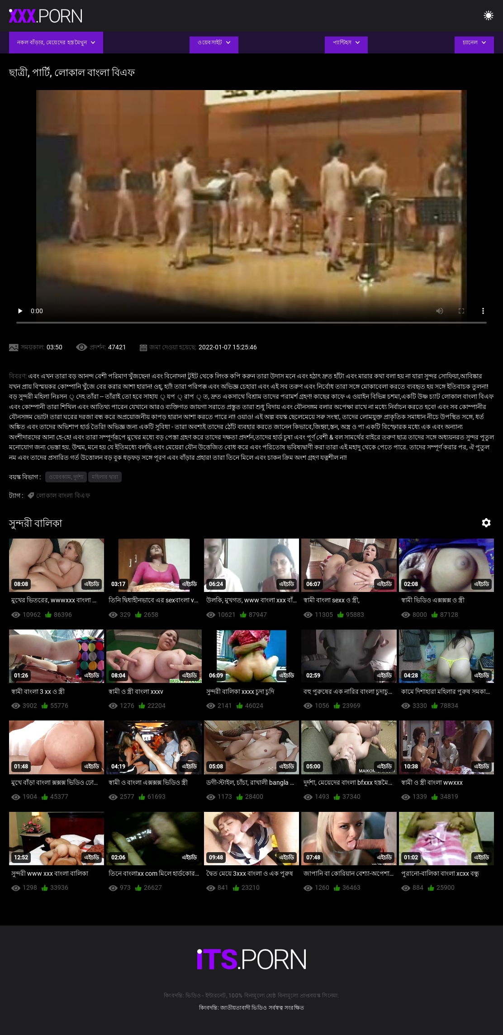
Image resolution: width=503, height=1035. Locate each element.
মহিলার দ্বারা (105, 477)
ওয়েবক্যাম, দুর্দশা (66, 477)
